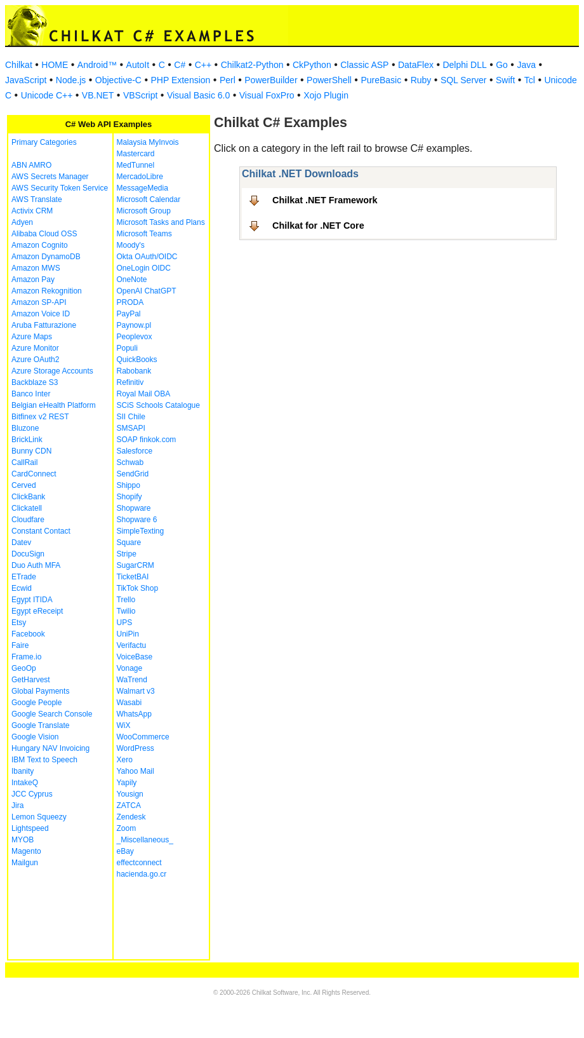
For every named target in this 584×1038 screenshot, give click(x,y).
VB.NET (98, 95)
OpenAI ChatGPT (146, 290)
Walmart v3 (136, 691)
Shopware (134, 508)
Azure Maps (31, 336)
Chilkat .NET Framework (325, 200)
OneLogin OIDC (144, 268)
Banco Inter (30, 393)
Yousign (130, 794)
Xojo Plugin (325, 95)
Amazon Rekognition (46, 290)
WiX (124, 725)
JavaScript (25, 80)
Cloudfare (27, 519)
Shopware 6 (137, 519)
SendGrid (133, 473)
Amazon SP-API (39, 302)
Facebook (28, 634)
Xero (125, 759)
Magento (26, 851)
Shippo (128, 485)
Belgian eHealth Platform (53, 405)
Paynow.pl (134, 325)
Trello (126, 599)
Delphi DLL (464, 65)
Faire (20, 645)
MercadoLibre (140, 176)
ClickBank (28, 496)
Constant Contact (40, 531)
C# (179, 65)
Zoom (126, 828)
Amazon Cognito (39, 245)
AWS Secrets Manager (50, 176)
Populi (127, 348)
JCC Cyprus (32, 794)
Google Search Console (51, 714)
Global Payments (40, 691)
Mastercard (136, 153)
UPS (125, 622)
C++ (203, 65)
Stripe (126, 553)
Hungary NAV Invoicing (50, 748)
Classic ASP (364, 65)
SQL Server (464, 80)
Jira (17, 805)
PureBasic (381, 80)
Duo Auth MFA (35, 565)
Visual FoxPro (267, 95)
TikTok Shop (138, 588)
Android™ (97, 65)
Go (502, 65)
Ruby (421, 80)
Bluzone (25, 428)
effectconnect (139, 862)
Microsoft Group (144, 210)
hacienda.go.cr (142, 874)
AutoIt (138, 65)
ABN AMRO (31, 165)
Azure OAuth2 (35, 359)
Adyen (22, 222)
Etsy (18, 622)
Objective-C (118, 80)
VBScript (140, 95)
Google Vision (35, 736)
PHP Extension (180, 80)
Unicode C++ (47, 95)
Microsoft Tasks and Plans (161, 222)
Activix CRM (32, 210)
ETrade (23, 576)
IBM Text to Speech (44, 759)
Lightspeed (30, 828)
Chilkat (18, 65)
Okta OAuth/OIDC (147, 256)
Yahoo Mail (135, 771)
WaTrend (132, 679)
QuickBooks (137, 359)
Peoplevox (134, 336)
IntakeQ (24, 782)
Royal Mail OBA (144, 393)
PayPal (129, 313)
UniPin (128, 634)
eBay (125, 851)
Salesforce (135, 451)
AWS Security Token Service (59, 188)
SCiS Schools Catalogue (158, 405)
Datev (21, 542)
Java (526, 65)
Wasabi (129, 702)
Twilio (126, 611)
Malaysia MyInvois (148, 142)
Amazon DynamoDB (46, 256)
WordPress (135, 748)
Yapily (127, 782)
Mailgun (24, 862)
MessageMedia (142, 188)
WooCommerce (143, 736)
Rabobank (134, 371)
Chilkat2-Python (252, 65)
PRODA (130, 302)
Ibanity (22, 771)
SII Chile (131, 416)
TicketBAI (133, 576)
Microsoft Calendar (149, 199)
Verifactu (132, 645)
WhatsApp (134, 714)
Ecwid (21, 588)
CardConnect (33, 473)
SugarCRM (135, 565)
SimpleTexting (140, 531)
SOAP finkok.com (146, 439)
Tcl (529, 80)
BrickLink (27, 439)
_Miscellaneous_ (145, 839)
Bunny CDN (31, 451)
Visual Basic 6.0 (198, 95)
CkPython (312, 65)
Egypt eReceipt (37, 611)
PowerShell (329, 80)
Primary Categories (44, 142)
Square (129, 542)
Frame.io (26, 656)
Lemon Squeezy (39, 816)
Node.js (71, 80)
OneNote (132, 279)
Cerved (23, 485)
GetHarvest (30, 679)
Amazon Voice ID (40, 313)
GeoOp (23, 668)
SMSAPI (131, 428)
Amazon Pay (33, 279)
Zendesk (131, 816)
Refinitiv (130, 382)
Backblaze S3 (34, 382)
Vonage (130, 668)
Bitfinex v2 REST (40, 416)
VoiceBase (135, 656)
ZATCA (129, 805)
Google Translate (40, 725)
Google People (36, 702)
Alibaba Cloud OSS (44, 233)
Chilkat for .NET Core (318, 225)
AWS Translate (36, 199)
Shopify (129, 496)
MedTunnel (136, 165)
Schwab (130, 462)
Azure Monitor (35, 348)
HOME (54, 65)
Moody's (131, 245)
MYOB (22, 839)
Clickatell (26, 508)
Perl (228, 80)
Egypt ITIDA (32, 599)
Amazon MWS (35, 268)
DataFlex (416, 65)
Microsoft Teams (144, 233)
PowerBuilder (270, 80)
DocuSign (27, 553)
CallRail (24, 462)
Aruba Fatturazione (43, 325)
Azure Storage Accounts (52, 371)
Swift (505, 80)
